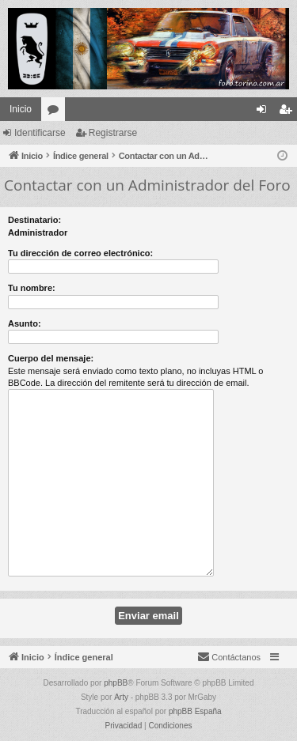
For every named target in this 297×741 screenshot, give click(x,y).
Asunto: (24, 323)
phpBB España (195, 711)
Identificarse (40, 132)
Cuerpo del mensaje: (50, 358)
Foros (56, 112)
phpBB (116, 683)
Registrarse (113, 132)
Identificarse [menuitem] (265, 112)
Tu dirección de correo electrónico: (80, 253)
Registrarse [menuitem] (288, 112)
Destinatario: (34, 220)
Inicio (21, 109)
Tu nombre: (31, 288)
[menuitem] (229, 657)
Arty (121, 697)
